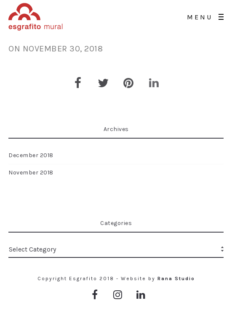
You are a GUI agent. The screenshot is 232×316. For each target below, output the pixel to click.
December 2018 (30, 155)
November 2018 (30, 172)
